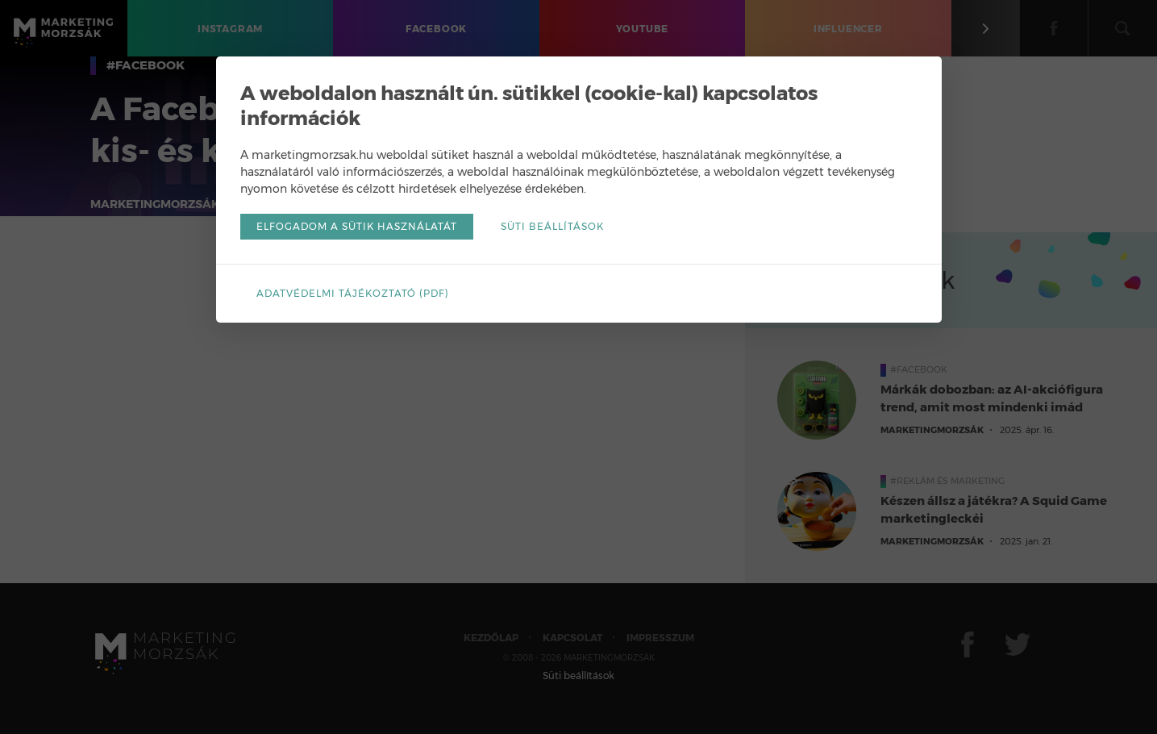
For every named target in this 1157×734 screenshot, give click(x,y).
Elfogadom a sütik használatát (356, 226)
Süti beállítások (552, 226)
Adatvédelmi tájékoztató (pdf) (352, 293)
